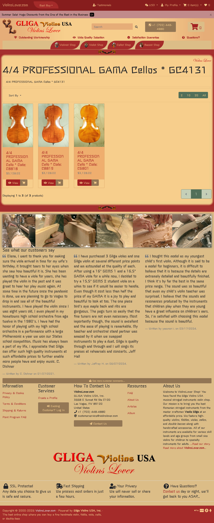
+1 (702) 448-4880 (160, 27)
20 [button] (196, 95)
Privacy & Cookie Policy (13, 395)
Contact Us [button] (98, 423)
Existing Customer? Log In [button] (53, 408)
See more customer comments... (107, 380)
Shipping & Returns (14, 410)
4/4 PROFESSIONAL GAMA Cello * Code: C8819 (53, 160)
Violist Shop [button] (93, 45)
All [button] (204, 95)
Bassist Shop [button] (149, 45)
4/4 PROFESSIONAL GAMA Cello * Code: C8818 (17, 160)
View (13, 183)
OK (91, 14)
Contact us (171, 491)
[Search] (112, 26)
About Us (133, 400)
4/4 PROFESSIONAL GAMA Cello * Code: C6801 (88, 160)
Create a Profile (47, 398)
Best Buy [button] (45, 5)
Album (131, 413)
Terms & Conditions (14, 404)
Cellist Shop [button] (121, 45)
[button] (151, 5)
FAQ (130, 393)
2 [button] (182, 95)
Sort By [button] (14, 95)
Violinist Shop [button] (65, 45)
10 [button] (188, 95)
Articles (132, 406)
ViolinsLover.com (15, 4)
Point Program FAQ (14, 417)
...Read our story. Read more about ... (186, 446)
